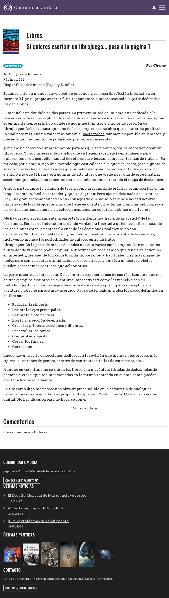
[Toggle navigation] (162, 7)
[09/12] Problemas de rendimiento (38, 521)
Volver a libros (84, 408)
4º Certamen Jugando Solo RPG (35, 508)
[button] (154, 7)
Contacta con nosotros (21, 588)
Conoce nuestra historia (21, 480)
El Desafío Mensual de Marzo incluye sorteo (47, 495)
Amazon (37, 85)
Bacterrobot (93, 134)
